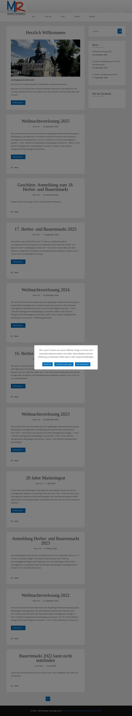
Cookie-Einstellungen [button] (64, 364)
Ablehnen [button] (47, 364)
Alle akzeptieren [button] (83, 364)
